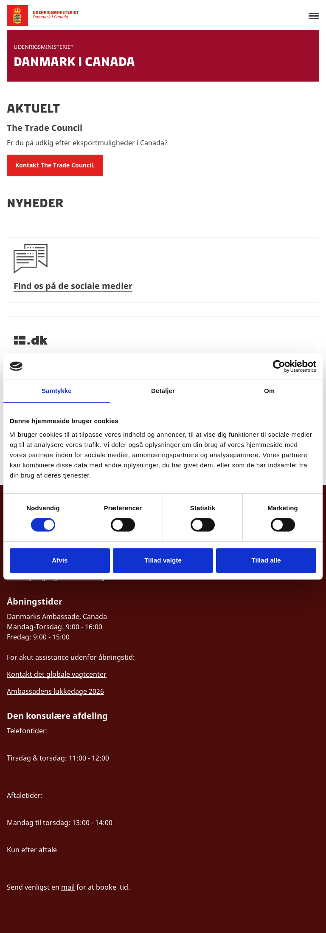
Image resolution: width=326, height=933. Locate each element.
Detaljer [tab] (163, 390)
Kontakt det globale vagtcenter (57, 674)
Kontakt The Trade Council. (55, 165)
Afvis (59, 560)
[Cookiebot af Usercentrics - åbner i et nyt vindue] (279, 366)
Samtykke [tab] (57, 390)
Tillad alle (266, 560)
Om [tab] (269, 390)
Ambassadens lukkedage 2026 (55, 691)
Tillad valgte (163, 560)
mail (68, 887)
